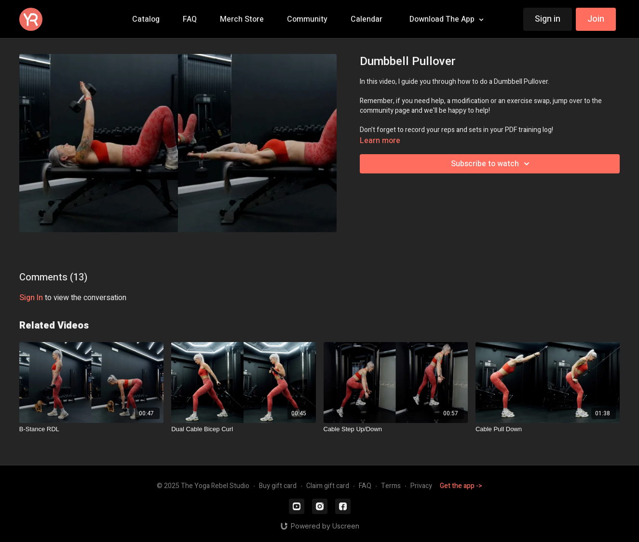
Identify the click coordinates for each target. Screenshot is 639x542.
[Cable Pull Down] (548, 429)
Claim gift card (327, 486)
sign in (31, 298)
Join (595, 19)
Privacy (421, 486)
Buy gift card (278, 486)
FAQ (365, 486)
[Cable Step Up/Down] (396, 429)
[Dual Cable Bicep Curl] (243, 429)
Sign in (547, 19)
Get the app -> (461, 486)
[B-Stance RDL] (91, 429)
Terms (391, 486)
